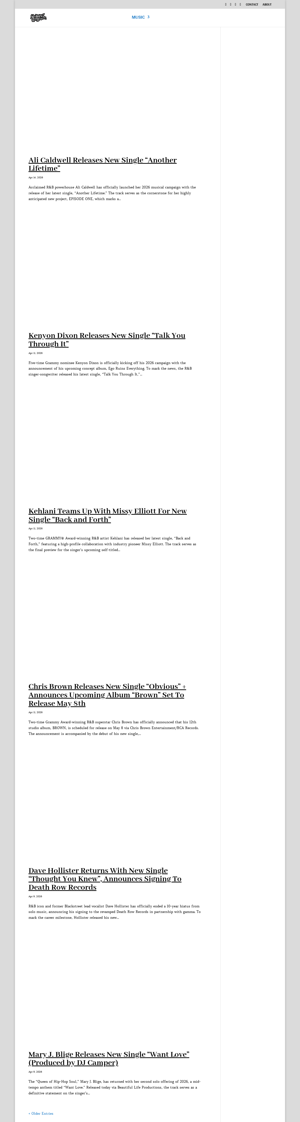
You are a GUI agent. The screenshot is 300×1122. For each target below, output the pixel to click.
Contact (252, 5)
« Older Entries (41, 1113)
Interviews (167, 19)
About (267, 5)
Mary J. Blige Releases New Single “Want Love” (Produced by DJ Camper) (109, 1059)
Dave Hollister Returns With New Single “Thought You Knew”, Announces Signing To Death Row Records (105, 879)
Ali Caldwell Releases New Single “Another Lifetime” (103, 165)
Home (120, 19)
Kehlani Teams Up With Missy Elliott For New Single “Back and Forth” (108, 515)
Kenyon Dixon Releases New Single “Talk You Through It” (107, 340)
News (256, 19)
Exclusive (229, 19)
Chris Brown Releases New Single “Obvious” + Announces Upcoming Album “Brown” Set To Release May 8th (107, 695)
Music (138, 19)
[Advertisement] (249, 113)
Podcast (199, 19)
